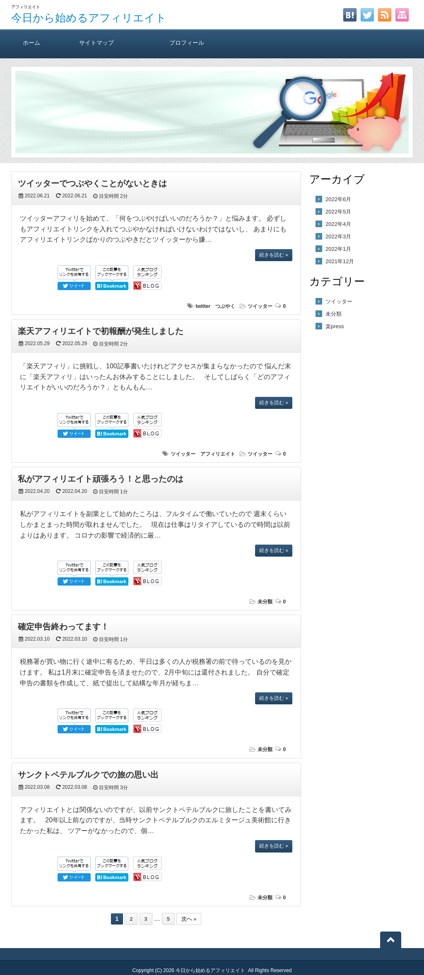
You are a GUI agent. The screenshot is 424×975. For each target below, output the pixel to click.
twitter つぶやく (215, 306)
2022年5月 (338, 212)
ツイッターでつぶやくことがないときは (92, 183)
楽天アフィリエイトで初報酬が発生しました (100, 331)
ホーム (31, 42)
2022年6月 (338, 199)
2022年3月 (338, 236)
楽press (334, 326)
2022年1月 (338, 249)
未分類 (265, 602)
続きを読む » (273, 255)
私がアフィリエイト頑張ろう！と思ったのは (100, 478)
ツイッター (260, 306)
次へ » (188, 919)
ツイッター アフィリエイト (203, 454)
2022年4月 (338, 224)
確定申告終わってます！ (63, 626)
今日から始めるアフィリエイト (88, 18)
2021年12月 (339, 261)
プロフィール (187, 42)
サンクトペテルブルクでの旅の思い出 (88, 774)
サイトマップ (96, 42)
